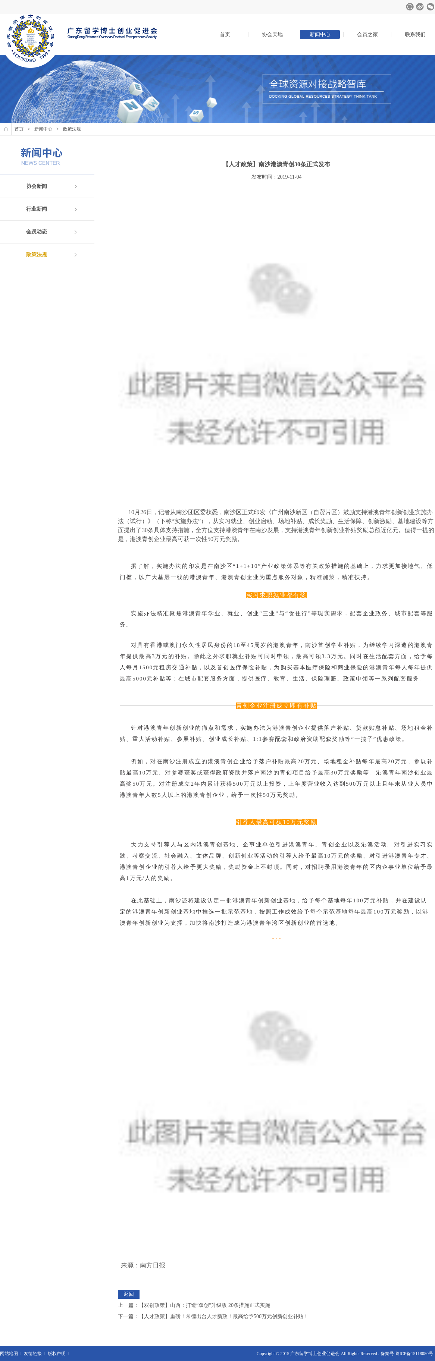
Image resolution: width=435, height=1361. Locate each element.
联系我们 (415, 34)
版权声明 (57, 1353)
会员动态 (36, 232)
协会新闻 (36, 186)
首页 (225, 34)
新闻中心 (320, 34)
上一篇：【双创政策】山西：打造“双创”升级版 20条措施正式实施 (194, 1305)
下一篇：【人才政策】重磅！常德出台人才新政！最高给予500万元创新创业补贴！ (213, 1316)
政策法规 (36, 254)
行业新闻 (36, 209)
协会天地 (272, 34)
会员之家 (367, 34)
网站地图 (9, 1353)
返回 (128, 1294)
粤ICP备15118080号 (414, 1353)
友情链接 (33, 1353)
